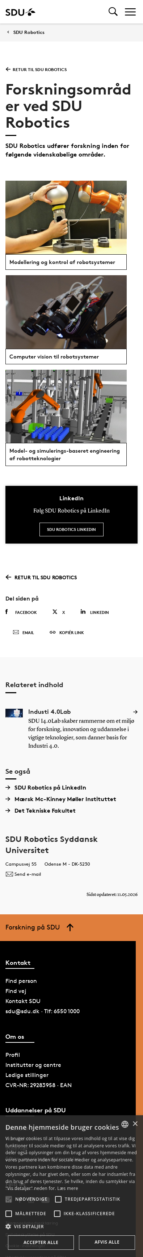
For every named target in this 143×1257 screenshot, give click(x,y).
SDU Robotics (29, 32)
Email (23, 633)
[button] (8, 1199)
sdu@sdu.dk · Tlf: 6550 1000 (42, 1011)
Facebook (21, 612)
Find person (21, 980)
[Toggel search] (113, 11)
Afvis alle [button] (106, 1242)
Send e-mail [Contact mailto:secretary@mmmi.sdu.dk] (23, 874)
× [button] (135, 1124)
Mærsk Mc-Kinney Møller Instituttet (60, 799)
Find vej (15, 991)
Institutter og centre (33, 1065)
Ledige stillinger (27, 1075)
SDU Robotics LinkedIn (71, 529)
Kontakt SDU (23, 1001)
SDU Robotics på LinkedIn (45, 787)
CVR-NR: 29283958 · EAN (38, 1085)
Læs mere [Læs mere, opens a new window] (67, 1188)
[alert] (71, 1186)
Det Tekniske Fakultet (40, 810)
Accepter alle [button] (41, 1242)
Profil (12, 1054)
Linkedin (94, 612)
